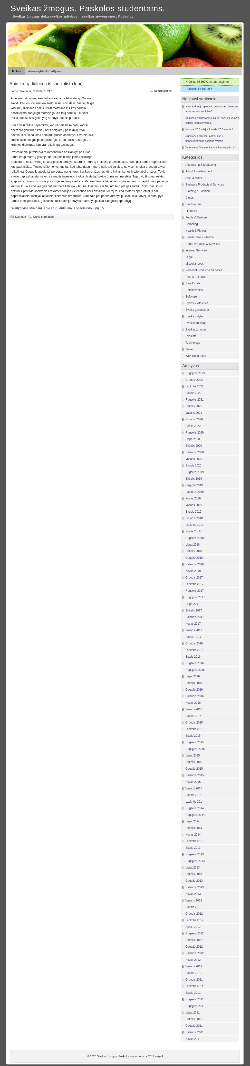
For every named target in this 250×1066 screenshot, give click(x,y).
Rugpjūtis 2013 (195, 861)
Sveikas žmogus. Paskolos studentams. (87, 8)
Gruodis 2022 (194, 380)
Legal (188, 257)
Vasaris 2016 (193, 709)
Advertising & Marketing (200, 164)
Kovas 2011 (193, 1039)
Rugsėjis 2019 (194, 472)
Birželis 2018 (193, 551)
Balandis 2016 (194, 696)
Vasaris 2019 (193, 505)
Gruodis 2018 (194, 518)
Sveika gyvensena (197, 309)
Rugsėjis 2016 (194, 663)
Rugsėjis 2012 (194, 933)
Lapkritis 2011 (194, 986)
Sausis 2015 (193, 795)
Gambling (191, 224)
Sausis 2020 (193, 465)
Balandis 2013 (194, 887)
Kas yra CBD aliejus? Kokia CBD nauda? (209, 129)
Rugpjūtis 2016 (195, 670)
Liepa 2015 (192, 755)
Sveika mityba (194, 316)
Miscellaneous (194, 263)
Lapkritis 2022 (194, 386)
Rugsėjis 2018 (194, 538)
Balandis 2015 (194, 775)
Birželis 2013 (193, 874)
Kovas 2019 (193, 498)
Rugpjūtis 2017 (195, 597)
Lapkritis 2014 (194, 801)
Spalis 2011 (193, 992)
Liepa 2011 (192, 1012)
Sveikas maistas (195, 323)
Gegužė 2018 (194, 557)
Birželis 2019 (193, 478)
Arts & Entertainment (198, 171)
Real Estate (192, 283)
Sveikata (25, 91)
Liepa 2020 (192, 439)
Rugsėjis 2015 (194, 742)
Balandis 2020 (194, 452)
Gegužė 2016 (194, 689)
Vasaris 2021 (193, 412)
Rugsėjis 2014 (194, 808)
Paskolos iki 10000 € (199, 89)
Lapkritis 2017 (194, 584)
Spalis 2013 (193, 847)
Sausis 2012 (193, 973)
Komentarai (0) (163, 91)
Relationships (194, 290)
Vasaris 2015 (193, 788)
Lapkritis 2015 (194, 729)
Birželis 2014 (193, 828)
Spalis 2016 (193, 656)
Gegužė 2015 (194, 768)
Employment (193, 204)
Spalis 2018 (193, 531)
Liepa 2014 (192, 821)
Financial (191, 211)
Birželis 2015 (193, 762)
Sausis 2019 (193, 511)
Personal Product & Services (203, 270)
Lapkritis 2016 (194, 650)
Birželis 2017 (193, 610)
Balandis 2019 (194, 492)
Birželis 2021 (193, 406)
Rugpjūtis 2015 (195, 749)
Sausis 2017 (193, 637)
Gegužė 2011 (194, 1025)
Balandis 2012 (194, 953)
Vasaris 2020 (193, 459)
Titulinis (16, 71)
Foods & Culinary (196, 217)
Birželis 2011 (193, 1019)
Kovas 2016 (193, 702)
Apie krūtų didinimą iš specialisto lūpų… (48, 83)
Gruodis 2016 (194, 643)
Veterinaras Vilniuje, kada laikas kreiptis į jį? (210, 147)
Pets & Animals (195, 277)
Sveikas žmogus (195, 329)
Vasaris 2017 (193, 630)
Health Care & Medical (199, 237)
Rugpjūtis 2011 (195, 1006)
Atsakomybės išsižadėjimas (45, 71)
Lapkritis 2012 (194, 920)
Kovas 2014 (193, 834)
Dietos (189, 197)
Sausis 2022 (193, 393)
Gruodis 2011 (194, 979)
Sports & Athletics (196, 303)
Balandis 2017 (194, 617)
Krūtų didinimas (43, 216)
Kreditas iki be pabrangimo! (207, 81)
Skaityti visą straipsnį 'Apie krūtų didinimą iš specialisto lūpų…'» (58, 208)
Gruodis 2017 (194, 577)
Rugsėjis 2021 (194, 399)
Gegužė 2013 (194, 880)
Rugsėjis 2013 (194, 854)
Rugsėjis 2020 (194, 432)
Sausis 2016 (193, 716)
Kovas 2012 (193, 960)
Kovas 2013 (193, 894)
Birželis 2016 (193, 683)
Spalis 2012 (193, 927)
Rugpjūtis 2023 (195, 373)
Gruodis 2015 (194, 722)
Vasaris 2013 (193, 900)
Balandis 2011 (194, 1032)
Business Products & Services (204, 184)
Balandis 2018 (194, 564)
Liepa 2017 (192, 604)
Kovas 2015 (193, 782)
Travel (189, 349)
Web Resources (195, 356)
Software (191, 296)
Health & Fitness (196, 230)
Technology (192, 342)
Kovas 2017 (193, 623)
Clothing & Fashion (197, 191)
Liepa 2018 (192, 544)
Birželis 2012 (193, 940)
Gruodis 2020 (194, 419)
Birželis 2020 (193, 445)
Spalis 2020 (193, 426)
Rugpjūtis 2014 (195, 815)
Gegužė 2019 (194, 485)
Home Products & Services (202, 244)
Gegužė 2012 (194, 946)
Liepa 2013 (192, 867)
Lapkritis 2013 (194, 841)
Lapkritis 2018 (194, 525)
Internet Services (196, 250)
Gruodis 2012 (194, 913)
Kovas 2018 (193, 571)
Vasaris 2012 (193, 966)
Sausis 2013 (193, 907)
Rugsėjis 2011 (194, 999)
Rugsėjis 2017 (194, 590)
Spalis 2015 (193, 735)
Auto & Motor (193, 178)
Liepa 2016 (192, 676)
